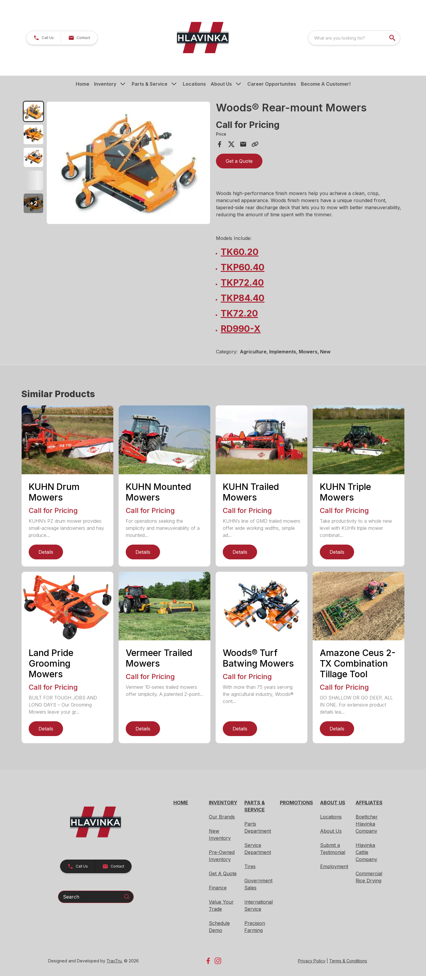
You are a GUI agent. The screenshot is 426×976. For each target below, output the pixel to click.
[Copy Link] (255, 144)
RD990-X (241, 328)
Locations (194, 84)
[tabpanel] (128, 164)
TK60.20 (240, 251)
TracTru (114, 960)
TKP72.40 (242, 282)
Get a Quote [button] (239, 161)
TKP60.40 (242, 267)
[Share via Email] (243, 144)
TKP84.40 (242, 298)
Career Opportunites (271, 84)
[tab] (33, 111)
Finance (218, 888)
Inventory (105, 84)
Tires (250, 866)
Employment (334, 866)
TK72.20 (239, 313)
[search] (393, 38)
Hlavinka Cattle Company (366, 852)
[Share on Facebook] (219, 144)
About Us (221, 84)
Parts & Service (149, 84)
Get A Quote (223, 873)
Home (82, 84)
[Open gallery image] (128, 163)
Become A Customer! (326, 84)
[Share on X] (231, 144)
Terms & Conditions (348, 960)
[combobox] (354, 38)
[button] (43, 38)
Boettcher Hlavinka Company (367, 824)
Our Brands (222, 817)
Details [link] (45, 552)
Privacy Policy (311, 960)
